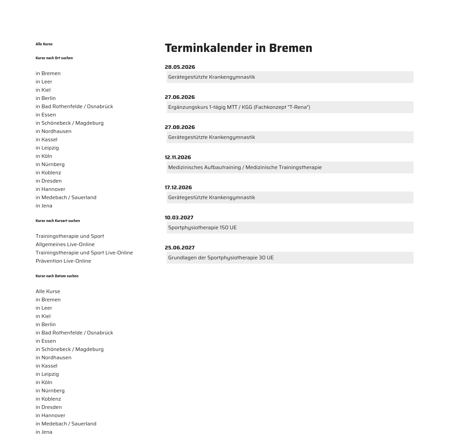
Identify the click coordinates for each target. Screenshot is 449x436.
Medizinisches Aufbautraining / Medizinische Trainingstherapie (245, 167)
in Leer (44, 81)
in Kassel (47, 139)
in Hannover (51, 189)
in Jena (44, 205)
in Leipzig (47, 148)
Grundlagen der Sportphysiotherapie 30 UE (221, 257)
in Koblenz (48, 172)
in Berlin (46, 98)
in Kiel (43, 90)
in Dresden (49, 181)
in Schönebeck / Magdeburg (70, 123)
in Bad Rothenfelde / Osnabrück (74, 106)
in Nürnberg (50, 164)
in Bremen (48, 73)
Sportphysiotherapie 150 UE (202, 227)
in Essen (46, 114)
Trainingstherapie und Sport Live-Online (84, 252)
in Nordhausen (54, 131)
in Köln (44, 156)
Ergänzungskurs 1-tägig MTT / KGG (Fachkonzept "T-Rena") (239, 107)
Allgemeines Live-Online (65, 244)
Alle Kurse (44, 44)
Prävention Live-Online (63, 261)
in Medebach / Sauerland (66, 197)
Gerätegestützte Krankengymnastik (211, 77)
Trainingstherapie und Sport (70, 236)
